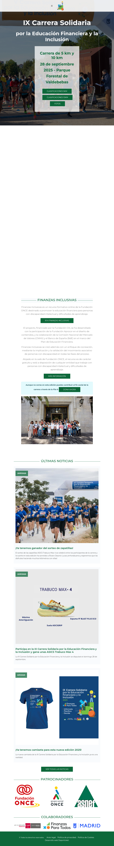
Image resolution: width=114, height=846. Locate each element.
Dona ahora (69, 389)
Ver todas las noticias (57, 769)
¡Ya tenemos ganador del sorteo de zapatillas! (44, 548)
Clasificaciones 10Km (57, 97)
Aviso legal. (51, 837)
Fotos (57, 104)
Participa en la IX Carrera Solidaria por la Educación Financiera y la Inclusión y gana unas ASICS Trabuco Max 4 (56, 650)
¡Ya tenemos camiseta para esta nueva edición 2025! (48, 749)
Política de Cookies (86, 837)
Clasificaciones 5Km (57, 91)
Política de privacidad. (66, 837)
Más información (57, 376)
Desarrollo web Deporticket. (57, 840)
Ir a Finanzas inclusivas (57, 320)
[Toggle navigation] (52, 6)
